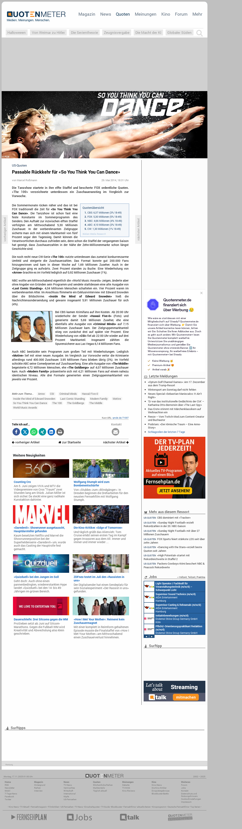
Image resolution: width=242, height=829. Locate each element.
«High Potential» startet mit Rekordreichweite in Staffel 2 (167, 557)
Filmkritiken (53, 807)
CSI (52, 393)
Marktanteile (99, 788)
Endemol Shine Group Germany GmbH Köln (171, 618)
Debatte (125, 785)
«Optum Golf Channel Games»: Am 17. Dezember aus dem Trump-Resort (176, 383)
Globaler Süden (179, 32)
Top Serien (195, 807)
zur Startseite (69, 442)
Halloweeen (16, 32)
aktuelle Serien (144, 807)
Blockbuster (116, 807)
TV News (79, 807)
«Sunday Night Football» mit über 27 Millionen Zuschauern (172, 532)
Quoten (123, 14)
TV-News (68, 785)
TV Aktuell (24, 807)
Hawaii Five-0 (90, 393)
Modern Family (99, 398)
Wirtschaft (68, 790)
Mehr (197, 14)
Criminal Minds (68, 393)
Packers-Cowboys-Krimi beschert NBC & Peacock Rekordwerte (174, 565)
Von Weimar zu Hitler (48, 32)
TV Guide (105, 807)
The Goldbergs (75, 403)
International (70, 793)
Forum (181, 14)
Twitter (8, 799)
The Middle (95, 403)
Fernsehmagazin (39, 807)
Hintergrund (39, 785)
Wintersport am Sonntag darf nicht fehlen (172, 389)
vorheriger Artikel (26, 442)
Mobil (7, 790)
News (105, 14)
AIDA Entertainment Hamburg (170, 597)
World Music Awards (25, 407)
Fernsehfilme (129, 807)
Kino (165, 14)
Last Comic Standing (72, 398)
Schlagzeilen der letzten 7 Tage (166, 432)
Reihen (37, 788)
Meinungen (145, 14)
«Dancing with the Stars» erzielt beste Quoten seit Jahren (173, 548)
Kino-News (157, 785)
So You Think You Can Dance (30, 403)
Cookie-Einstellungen (191, 799)
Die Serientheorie (84, 32)
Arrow (41, 393)
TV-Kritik (126, 788)
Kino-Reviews (128, 790)
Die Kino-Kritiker (159, 788)
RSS (7, 785)
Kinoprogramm (159, 807)
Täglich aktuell (100, 790)
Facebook (9, 796)
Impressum (186, 802)
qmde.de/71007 (121, 417)
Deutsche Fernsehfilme (178, 807)
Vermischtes (69, 788)
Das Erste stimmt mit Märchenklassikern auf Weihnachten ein (174, 410)
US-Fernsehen (70, 799)
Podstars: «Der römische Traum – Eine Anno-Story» (174, 425)
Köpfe (66, 796)
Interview (38, 790)
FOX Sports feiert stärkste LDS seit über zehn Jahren (174, 540)
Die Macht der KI (148, 32)
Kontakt (184, 790)
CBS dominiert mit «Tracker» (167, 517)
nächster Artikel (116, 442)
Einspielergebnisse (160, 790)
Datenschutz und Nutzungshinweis (189, 794)
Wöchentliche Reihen (103, 785)
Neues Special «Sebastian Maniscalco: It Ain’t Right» (175, 395)
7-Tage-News (11, 793)
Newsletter (9, 788)
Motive (117, 398)
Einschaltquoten (92, 807)
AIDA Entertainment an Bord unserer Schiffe (168, 586)
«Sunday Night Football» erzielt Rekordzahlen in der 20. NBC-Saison (169, 524)
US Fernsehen (67, 807)
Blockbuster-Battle (160, 793)
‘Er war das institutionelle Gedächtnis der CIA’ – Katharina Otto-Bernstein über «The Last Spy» (176, 402)
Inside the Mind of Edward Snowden (34, 398)
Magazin (86, 14)
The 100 (57, 403)
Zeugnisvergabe (116, 32)
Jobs (183, 788)
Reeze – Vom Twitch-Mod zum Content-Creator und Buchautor (176, 418)
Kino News (14, 807)
